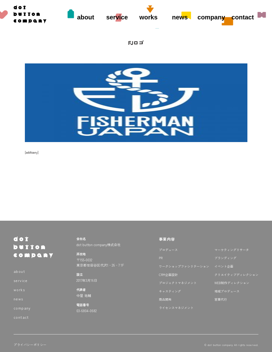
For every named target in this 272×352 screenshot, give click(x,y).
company (211, 17)
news (180, 17)
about (85, 17)
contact (242, 17)
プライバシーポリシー (30, 344)
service (117, 17)
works (148, 17)
